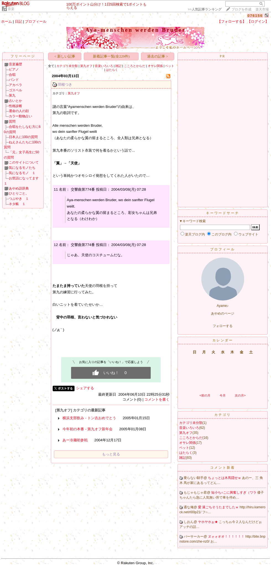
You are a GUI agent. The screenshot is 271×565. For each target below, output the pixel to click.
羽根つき (65, 84)
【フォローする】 (231, 21)
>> (205, 9)
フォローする (223, 326)
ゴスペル (15, 90)
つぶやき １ (19, 199)
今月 (223, 395)
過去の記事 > (157, 56)
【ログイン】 (258, 21)
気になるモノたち (22, 168)
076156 (255, 16)
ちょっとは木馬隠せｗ (225, 478)
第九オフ (86, 66)
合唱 (12, 75)
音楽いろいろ (104, 66)
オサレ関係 (155, 66)
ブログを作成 (241, 9)
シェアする (85, 388)
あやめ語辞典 (19, 188)
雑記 (118, 66)
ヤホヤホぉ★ (208, 522)
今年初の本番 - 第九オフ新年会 (87, 429)
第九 (12, 95)
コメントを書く (157, 399)
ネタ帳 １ (17, 204)
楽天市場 (262, 9)
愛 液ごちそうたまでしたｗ (219, 507)
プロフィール (35, 21)
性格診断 (15, 106)
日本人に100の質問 (23, 137)
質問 (12, 121)
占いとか (15, 101)
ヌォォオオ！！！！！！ (226, 536)
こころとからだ (134, 66)
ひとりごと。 (19, 193)
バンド (14, 80)
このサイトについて (24, 162)
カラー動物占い (20, 116)
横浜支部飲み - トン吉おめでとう (89, 418)
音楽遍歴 (15, 64)
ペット (169, 66)
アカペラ (15, 85)
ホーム (6, 21)
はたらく (112, 69)
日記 (18, 21)
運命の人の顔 (19, 111)
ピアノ (14, 69)
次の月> (240, 395)
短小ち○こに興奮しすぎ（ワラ (234, 492)
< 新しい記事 (64, 56)
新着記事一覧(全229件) (111, 56)
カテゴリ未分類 (67, 66)
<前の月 (204, 395)
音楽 (11, 9)
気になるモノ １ (22, 173)
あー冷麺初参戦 (75, 440)
